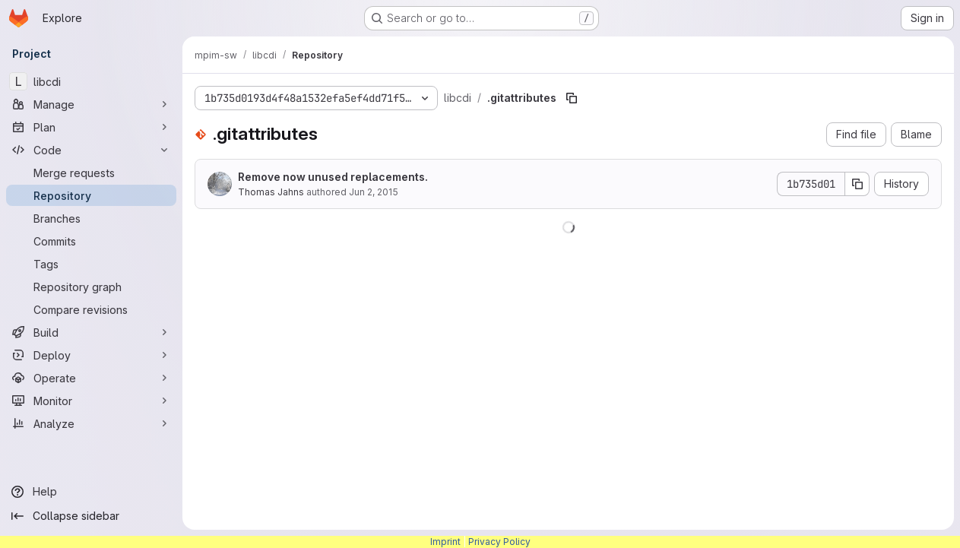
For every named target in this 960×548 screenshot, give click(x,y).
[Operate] (91, 377)
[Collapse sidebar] (91, 516)
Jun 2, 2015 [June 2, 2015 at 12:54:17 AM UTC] (373, 192)
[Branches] (91, 218)
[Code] (91, 149)
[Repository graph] (91, 286)
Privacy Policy (499, 541)
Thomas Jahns (271, 192)
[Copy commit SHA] (857, 184)
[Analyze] (91, 423)
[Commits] (91, 241)
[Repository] (91, 195)
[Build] (91, 332)
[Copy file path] (571, 98)
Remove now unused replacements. (333, 176)
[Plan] (91, 127)
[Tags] (91, 263)
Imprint (445, 541)
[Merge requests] (91, 172)
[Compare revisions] (91, 309)
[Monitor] (91, 400)
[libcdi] (91, 81)
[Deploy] (91, 355)
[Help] (91, 491)
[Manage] (91, 104)
